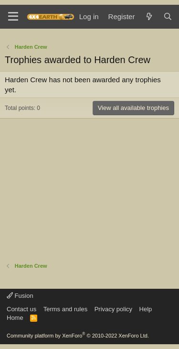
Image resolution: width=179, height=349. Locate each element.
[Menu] (13, 17)
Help (145, 309)
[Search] (167, 16)
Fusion (20, 295)
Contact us (21, 309)
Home (15, 317)
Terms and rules (65, 309)
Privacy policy (113, 309)
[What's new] (148, 16)
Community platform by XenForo (78, 335)
